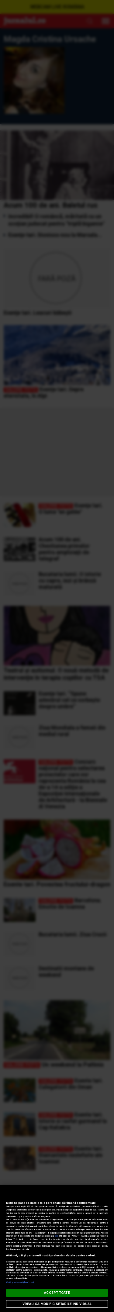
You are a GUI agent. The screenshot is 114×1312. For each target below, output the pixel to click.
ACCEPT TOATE (57, 1293)
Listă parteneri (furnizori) (20, 1282)
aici (56, 1235)
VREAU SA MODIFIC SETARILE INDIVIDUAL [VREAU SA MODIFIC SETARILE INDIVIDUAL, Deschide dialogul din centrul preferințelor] (57, 1304)
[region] (57, 1248)
